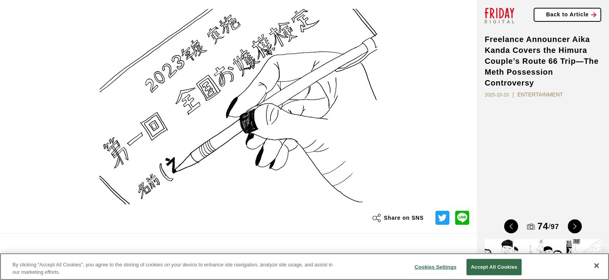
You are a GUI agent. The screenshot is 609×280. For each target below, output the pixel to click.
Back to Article (567, 14)
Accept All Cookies (494, 267)
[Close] (596, 265)
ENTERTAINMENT (540, 94)
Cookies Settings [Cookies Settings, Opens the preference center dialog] (436, 267)
